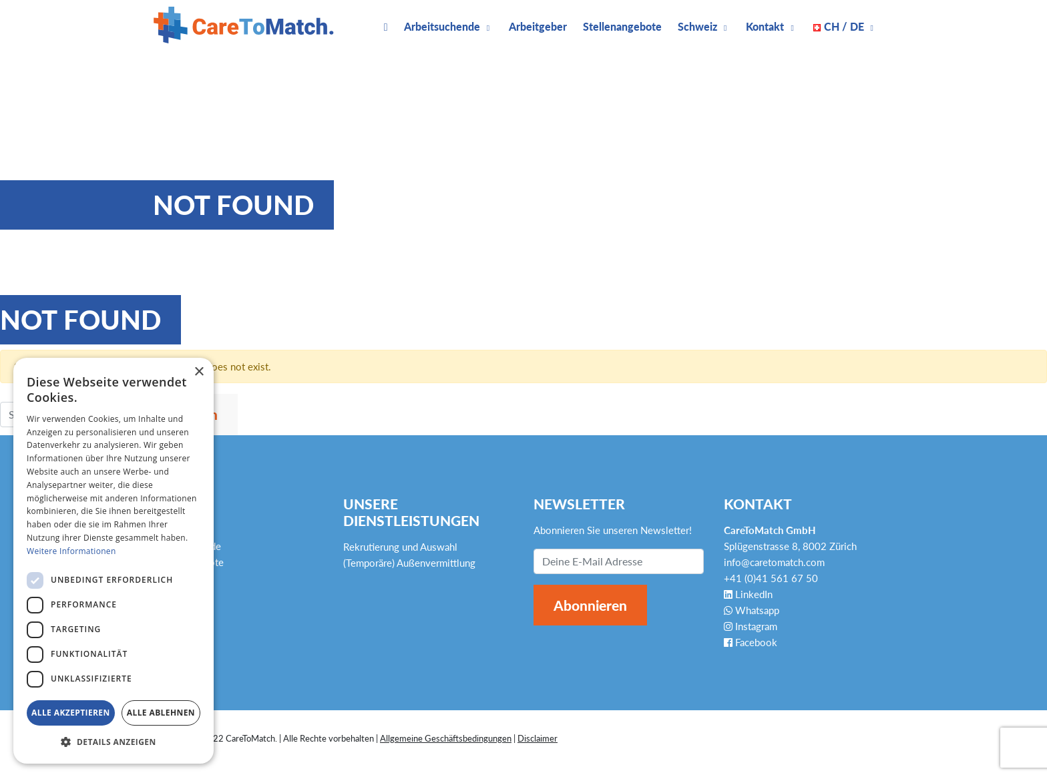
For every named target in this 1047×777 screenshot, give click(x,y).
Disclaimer (537, 738)
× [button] (199, 372)
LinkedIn (748, 594)
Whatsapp (751, 610)
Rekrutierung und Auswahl (400, 547)
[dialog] (113, 561)
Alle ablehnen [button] (161, 712)
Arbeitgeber (538, 26)
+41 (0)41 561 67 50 (771, 578)
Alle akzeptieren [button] (70, 712)
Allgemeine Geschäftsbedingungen (445, 738)
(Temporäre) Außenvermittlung (409, 563)
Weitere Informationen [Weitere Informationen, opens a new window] (71, 551)
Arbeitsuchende (442, 26)
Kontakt (765, 26)
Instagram (750, 626)
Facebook (750, 642)
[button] (113, 742)
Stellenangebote (622, 26)
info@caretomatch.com (774, 562)
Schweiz (697, 26)
